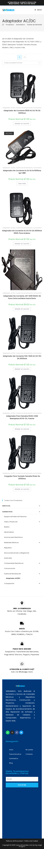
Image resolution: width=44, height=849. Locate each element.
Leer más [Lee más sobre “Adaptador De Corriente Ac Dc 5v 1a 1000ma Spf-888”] (22, 184)
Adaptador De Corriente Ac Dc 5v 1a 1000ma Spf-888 (22, 171)
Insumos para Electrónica (13, 537)
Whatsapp (23, 672)
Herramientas (9, 532)
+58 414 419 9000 (27, 4)
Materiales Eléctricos (11, 543)
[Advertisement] (22, 812)
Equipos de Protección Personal (15, 517)
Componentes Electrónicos (13, 563)
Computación (9, 583)
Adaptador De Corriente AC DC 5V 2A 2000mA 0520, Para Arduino (22, 231)
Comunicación (9, 568)
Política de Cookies (31, 841)
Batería (6, 527)
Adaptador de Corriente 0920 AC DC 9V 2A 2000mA (22, 111)
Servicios (6, 506)
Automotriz (8, 558)
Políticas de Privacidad (14, 841)
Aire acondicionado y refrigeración (16, 553)
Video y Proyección (11, 522)
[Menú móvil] (38, 10)
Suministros (37, 108)
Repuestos (8, 548)
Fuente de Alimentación (24, 108)
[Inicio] (3, 25)
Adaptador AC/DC (9, 108)
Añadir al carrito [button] (22, 124)
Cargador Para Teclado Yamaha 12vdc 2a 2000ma (22, 477)
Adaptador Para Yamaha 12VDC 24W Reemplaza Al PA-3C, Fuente (22, 417)
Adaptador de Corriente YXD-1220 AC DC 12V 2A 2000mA (22, 357)
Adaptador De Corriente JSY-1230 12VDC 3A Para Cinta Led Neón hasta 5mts (22, 297)
